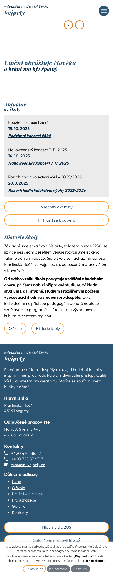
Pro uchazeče (24, 500)
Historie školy (48, 328)
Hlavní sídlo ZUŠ (56, 527)
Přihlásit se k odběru (56, 220)
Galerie (18, 506)
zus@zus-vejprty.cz (28, 464)
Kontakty (20, 512)
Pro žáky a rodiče (27, 494)
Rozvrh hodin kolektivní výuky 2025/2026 (46, 190)
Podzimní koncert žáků (29, 135)
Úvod (16, 481)
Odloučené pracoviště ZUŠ (56, 540)
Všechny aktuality (57, 206)
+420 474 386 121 (26, 453)
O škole (15, 328)
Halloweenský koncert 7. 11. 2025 (38, 163)
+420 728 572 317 (27, 459)
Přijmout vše (34, 569)
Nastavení (80, 569)
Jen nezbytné (58, 569)
